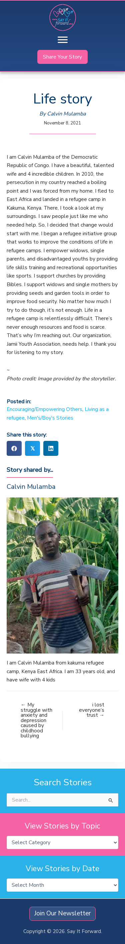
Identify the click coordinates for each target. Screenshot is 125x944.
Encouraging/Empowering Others (44, 409)
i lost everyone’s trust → (91, 710)
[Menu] (62, 40)
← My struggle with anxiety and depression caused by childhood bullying (36, 720)
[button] (62, 57)
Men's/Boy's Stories (50, 417)
